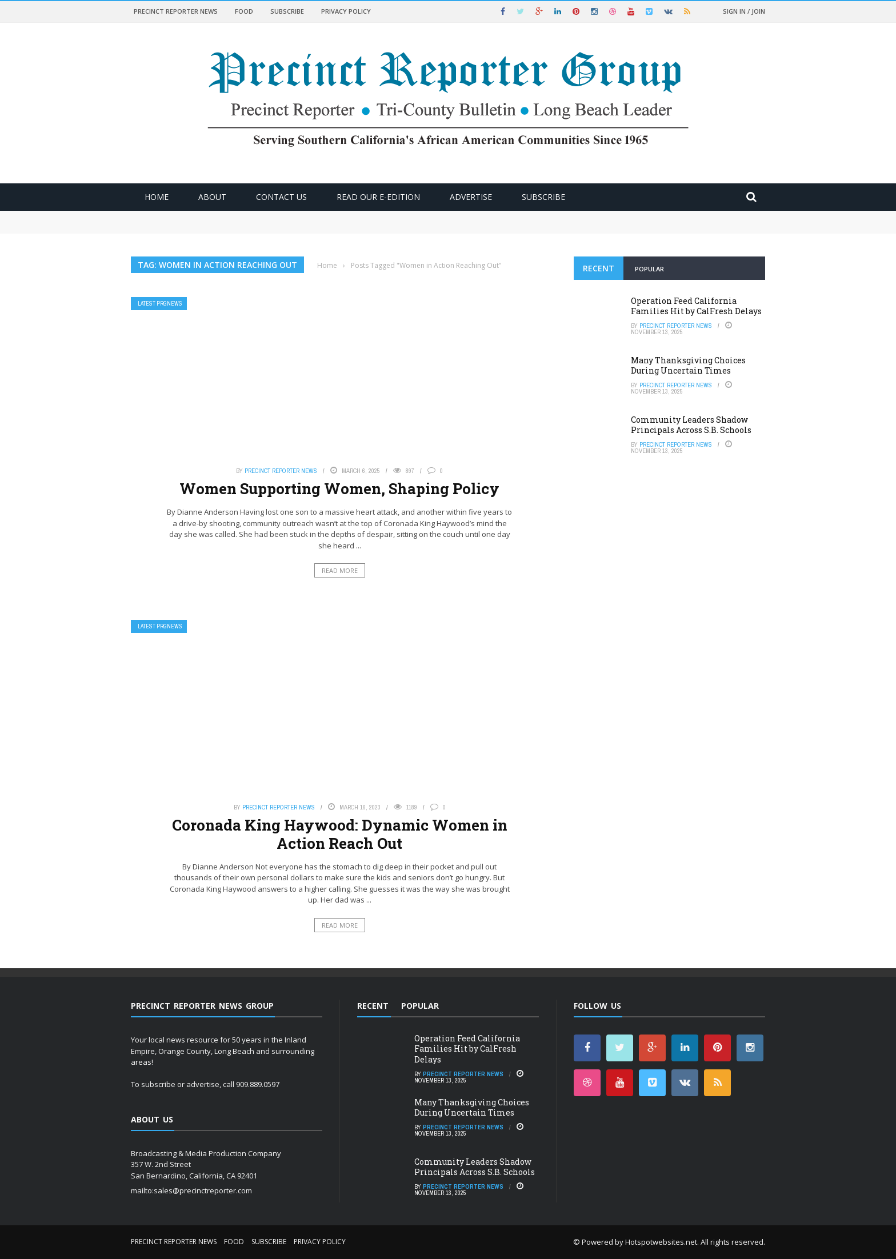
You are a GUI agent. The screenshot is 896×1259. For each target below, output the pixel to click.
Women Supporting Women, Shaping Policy (339, 488)
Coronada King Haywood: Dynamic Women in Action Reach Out (339, 833)
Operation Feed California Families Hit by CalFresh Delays (696, 305)
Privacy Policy (346, 11)
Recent (598, 268)
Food (244, 11)
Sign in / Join (744, 11)
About (212, 196)
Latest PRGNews (160, 303)
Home (157, 196)
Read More (340, 570)
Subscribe (287, 11)
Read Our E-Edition (378, 196)
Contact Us (281, 196)
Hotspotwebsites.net (661, 1242)
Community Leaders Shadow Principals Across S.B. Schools (691, 424)
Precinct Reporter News (176, 11)
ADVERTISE (471, 196)
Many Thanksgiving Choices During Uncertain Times (688, 365)
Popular (649, 268)
